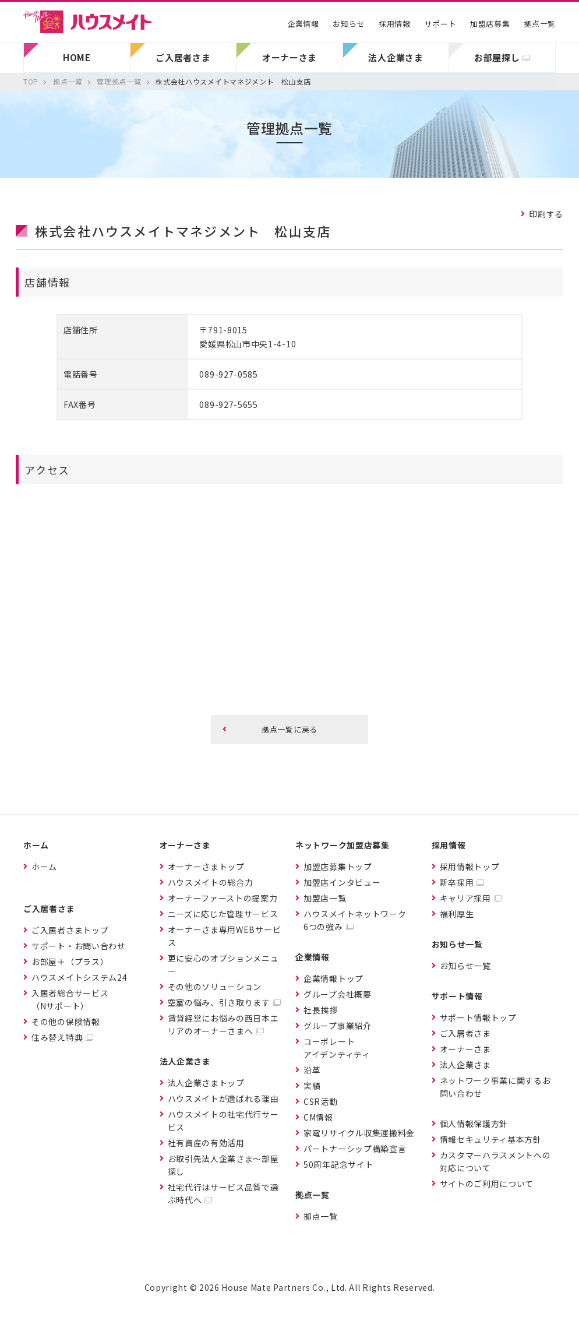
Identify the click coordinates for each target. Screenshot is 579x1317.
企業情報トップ (333, 978)
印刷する (546, 214)
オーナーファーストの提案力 (223, 898)
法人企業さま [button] (395, 57)
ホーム (44, 866)
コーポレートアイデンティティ (336, 1048)
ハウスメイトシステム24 (79, 977)
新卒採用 (457, 882)
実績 (311, 1085)
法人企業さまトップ (206, 1083)
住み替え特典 (57, 1037)
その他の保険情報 (65, 1021)
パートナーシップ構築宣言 (354, 1148)
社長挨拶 (320, 1010)
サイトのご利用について (487, 1183)
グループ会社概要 (337, 994)
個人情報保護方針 (474, 1123)
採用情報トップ (470, 866)
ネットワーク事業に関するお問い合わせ (495, 1087)
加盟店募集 (490, 23)
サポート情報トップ (478, 1017)
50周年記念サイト (338, 1164)
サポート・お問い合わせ (78, 946)
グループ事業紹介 (337, 1025)
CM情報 (318, 1117)
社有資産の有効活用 (206, 1143)
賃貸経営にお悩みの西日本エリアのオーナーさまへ (223, 1024)
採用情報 (395, 23)
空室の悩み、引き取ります (219, 1002)
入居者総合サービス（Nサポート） (69, 999)
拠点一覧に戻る (289, 729)
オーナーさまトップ (206, 866)
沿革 (311, 1070)
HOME (77, 57)
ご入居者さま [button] (183, 57)
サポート (440, 23)
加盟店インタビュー (341, 882)
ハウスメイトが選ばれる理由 (223, 1098)
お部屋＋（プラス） (69, 961)
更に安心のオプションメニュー (223, 964)
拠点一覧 (540, 23)
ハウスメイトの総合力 (210, 882)
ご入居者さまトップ (69, 930)
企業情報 (303, 23)
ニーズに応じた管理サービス (223, 914)
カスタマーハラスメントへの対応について (495, 1161)
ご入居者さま (465, 1033)
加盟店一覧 (325, 898)
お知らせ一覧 (465, 965)
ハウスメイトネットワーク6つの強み (354, 920)
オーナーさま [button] (289, 57)
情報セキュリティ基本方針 (491, 1139)
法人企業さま (465, 1064)
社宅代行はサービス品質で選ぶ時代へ (223, 1193)
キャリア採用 (465, 898)
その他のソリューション (215, 986)
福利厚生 (457, 914)
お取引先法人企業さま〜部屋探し (223, 1165)
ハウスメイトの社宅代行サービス (223, 1120)
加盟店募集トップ (337, 866)
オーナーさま (465, 1049)
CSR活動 (320, 1101)
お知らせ (349, 23)
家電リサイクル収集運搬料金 (359, 1133)
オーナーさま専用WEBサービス (224, 936)
